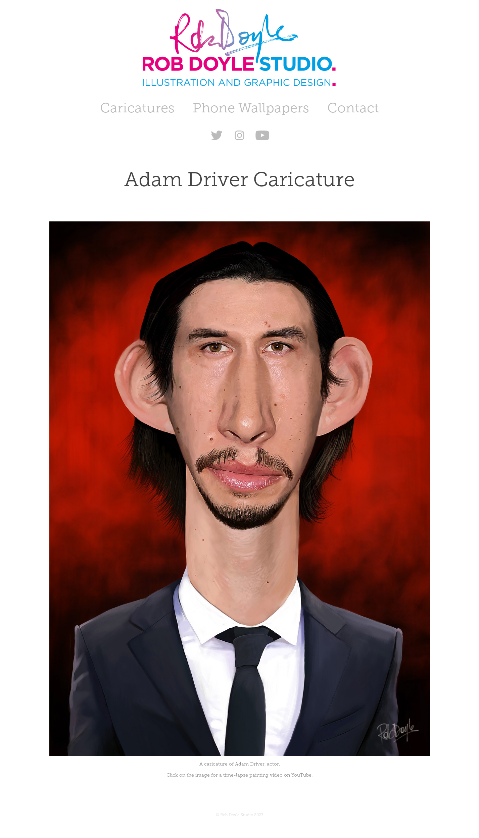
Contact (353, 107)
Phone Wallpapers (251, 107)
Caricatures (137, 107)
